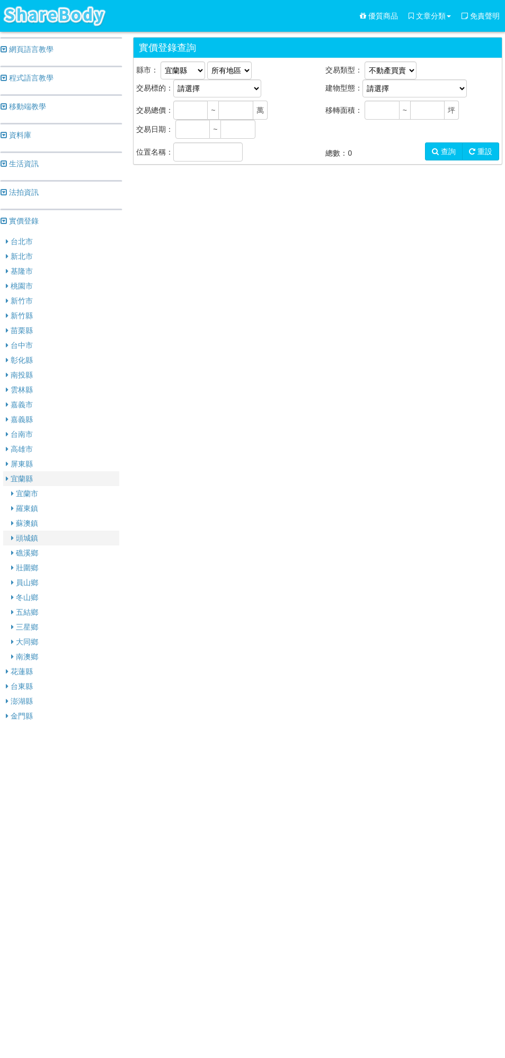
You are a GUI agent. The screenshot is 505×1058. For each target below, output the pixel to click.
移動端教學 (23, 106)
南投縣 (19, 375)
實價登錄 (20, 221)
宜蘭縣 (19, 478)
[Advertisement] (61, 891)
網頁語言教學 (27, 49)
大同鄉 (24, 642)
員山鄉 (24, 582)
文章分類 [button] (430, 16)
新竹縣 (19, 315)
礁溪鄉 (24, 553)
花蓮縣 (19, 671)
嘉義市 (19, 404)
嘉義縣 (19, 419)
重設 (480, 151)
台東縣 (19, 686)
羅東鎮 (24, 508)
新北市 (19, 256)
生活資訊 (20, 163)
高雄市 (19, 449)
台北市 (19, 241)
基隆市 (19, 271)
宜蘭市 (24, 493)
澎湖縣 (19, 701)
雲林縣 (19, 389)
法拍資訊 (20, 192)
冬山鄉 (24, 597)
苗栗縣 (19, 330)
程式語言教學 (27, 78)
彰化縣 (19, 360)
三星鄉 (24, 627)
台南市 (19, 434)
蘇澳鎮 (24, 523)
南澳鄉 (24, 656)
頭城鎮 (24, 538)
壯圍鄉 (24, 567)
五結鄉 (24, 612)
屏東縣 (19, 464)
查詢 (444, 151)
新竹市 (19, 301)
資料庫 (16, 135)
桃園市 (19, 286)
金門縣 (19, 716)
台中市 (19, 345)
